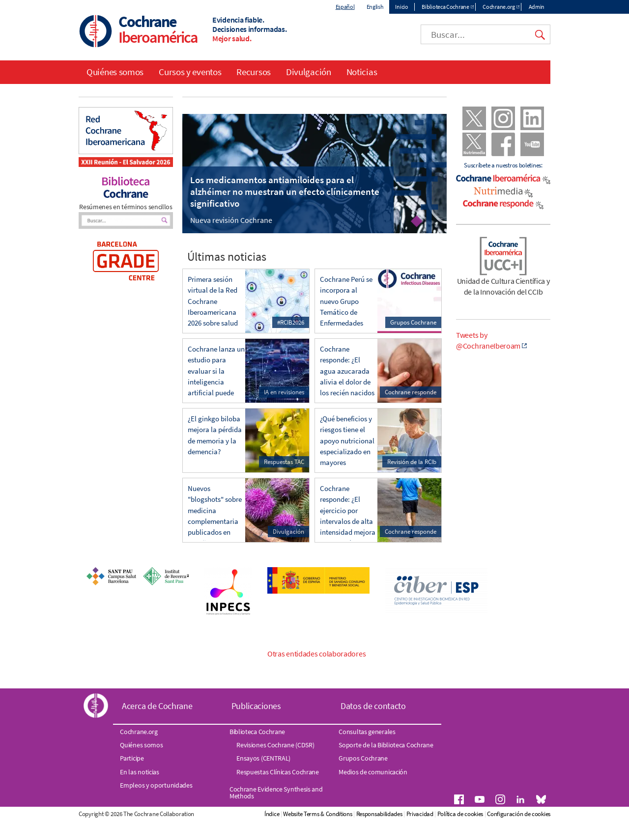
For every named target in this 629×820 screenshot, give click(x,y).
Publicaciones (256, 705)
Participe (131, 758)
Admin (537, 6)
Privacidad (419, 814)
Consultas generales (367, 731)
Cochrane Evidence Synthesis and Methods (276, 792)
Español (345, 6)
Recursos (253, 72)
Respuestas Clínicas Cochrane (277, 771)
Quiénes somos (114, 72)
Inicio (401, 6)
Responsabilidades (379, 814)
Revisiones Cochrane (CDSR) (275, 744)
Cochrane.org (499, 6)
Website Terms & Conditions (317, 814)
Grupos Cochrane (363, 758)
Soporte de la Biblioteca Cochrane (386, 744)
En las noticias (139, 771)
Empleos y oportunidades (156, 785)
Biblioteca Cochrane (445, 6)
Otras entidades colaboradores (316, 653)
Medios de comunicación (373, 771)
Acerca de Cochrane (157, 705)
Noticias (361, 72)
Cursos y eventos (190, 72)
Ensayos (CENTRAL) (263, 758)
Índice (271, 814)
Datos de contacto (373, 705)
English (375, 6)
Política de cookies (460, 814)
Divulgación (308, 72)
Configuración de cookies (518, 814)
